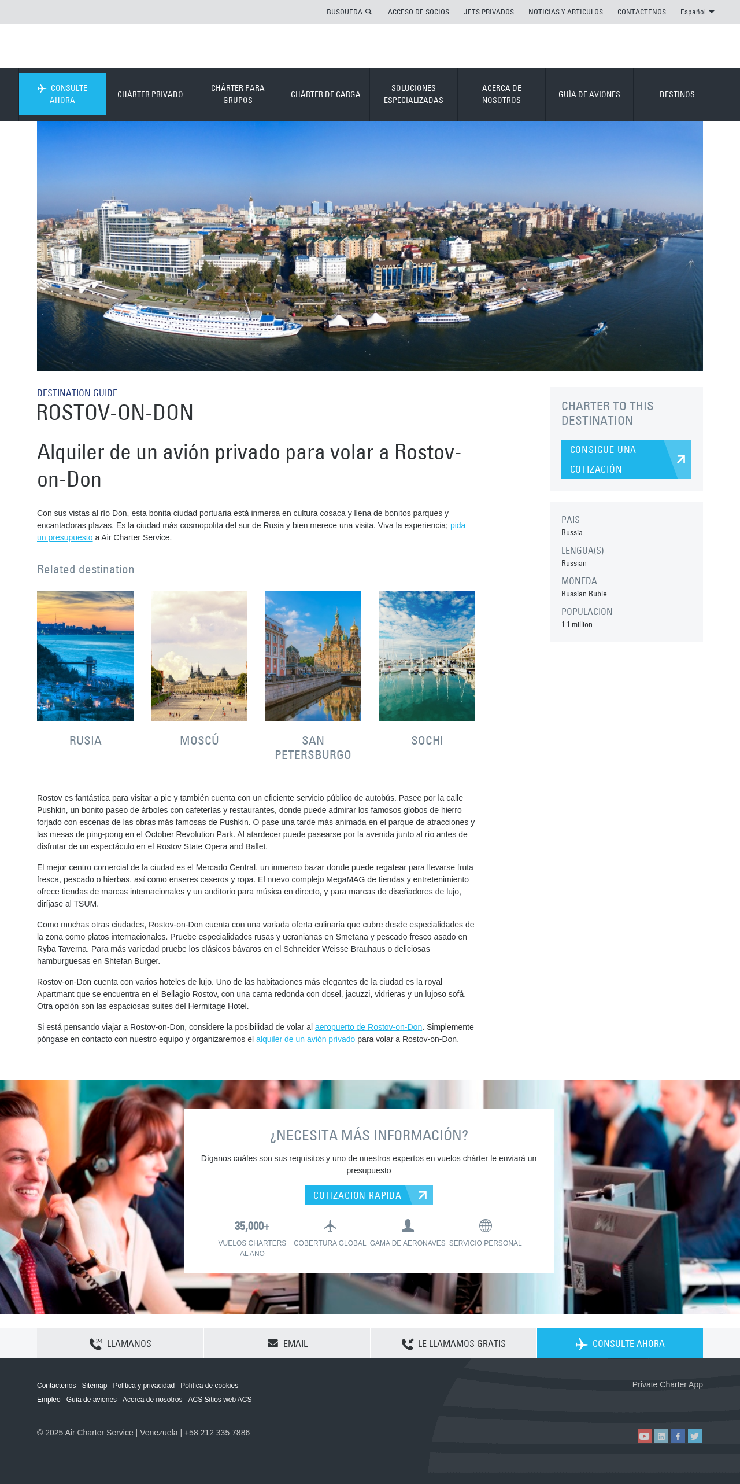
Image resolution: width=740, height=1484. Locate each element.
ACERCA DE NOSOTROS (501, 94)
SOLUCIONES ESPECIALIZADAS (413, 94)
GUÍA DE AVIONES (589, 94)
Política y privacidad (144, 1386)
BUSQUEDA (344, 11)
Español (697, 11)
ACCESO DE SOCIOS (418, 11)
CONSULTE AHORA (62, 94)
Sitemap (94, 1386)
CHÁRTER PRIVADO (150, 94)
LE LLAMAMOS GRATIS (454, 1344)
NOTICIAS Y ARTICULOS (565, 11)
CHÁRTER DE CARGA (326, 94)
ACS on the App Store (626, 1403)
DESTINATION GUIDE (77, 393)
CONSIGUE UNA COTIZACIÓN (603, 459)
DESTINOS (677, 94)
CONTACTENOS (641, 11)
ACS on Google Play (678, 1403)
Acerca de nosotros (152, 1399)
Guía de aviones (91, 1399)
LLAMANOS (120, 1344)
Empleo (49, 1399)
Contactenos (56, 1386)
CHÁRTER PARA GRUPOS (238, 94)
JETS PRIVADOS (489, 11)
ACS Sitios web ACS (219, 1399)
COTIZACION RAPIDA (357, 1195)
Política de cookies (209, 1386)
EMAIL (287, 1343)
